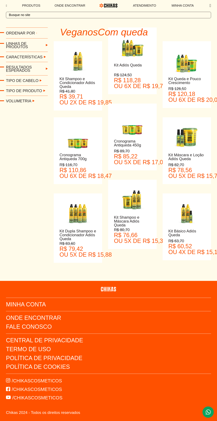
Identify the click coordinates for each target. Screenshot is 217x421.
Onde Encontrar (70, 5)
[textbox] (108, 15)
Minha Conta (183, 5)
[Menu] (7, 5)
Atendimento (144, 5)
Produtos (31, 5)
